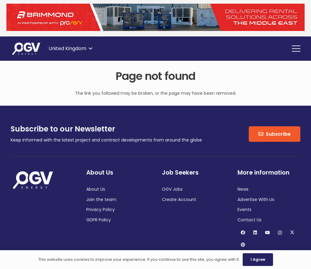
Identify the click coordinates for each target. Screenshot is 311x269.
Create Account (179, 199)
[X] (292, 232)
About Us (95, 189)
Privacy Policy (100, 209)
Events (244, 209)
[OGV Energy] (27, 48)
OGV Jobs (172, 189)
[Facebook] (243, 232)
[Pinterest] (243, 245)
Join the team (101, 199)
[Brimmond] (155, 29)
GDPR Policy (98, 220)
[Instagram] (280, 232)
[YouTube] (267, 232)
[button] (70, 48)
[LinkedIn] (255, 232)
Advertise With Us (256, 199)
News (243, 189)
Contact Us (249, 220)
